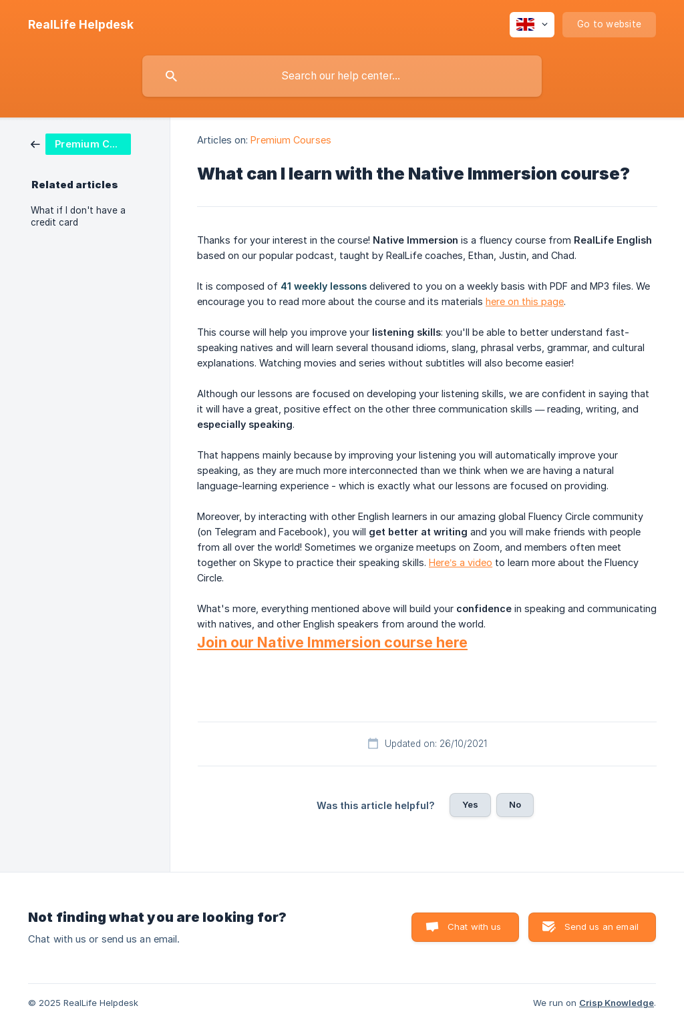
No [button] (515, 804)
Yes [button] (470, 804)
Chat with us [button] (475, 926)
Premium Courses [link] (290, 140)
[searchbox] (342, 76)
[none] (81, 24)
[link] (81, 143)
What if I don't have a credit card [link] (78, 216)
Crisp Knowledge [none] (616, 1002)
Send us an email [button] (601, 926)
